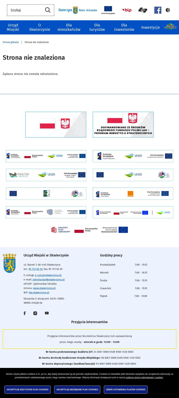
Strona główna (11, 42)
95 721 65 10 (35, 269)
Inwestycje (150, 27)
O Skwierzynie (39, 27)
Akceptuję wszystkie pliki (27, 389)
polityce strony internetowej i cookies (144, 377)
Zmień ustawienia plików (125, 389)
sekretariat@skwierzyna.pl (49, 279)
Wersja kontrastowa (168, 10)
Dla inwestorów (124, 27)
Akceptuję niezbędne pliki (77, 389)
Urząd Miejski (13, 27)
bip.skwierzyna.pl (39, 292)
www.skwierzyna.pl (44, 288)
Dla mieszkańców (69, 27)
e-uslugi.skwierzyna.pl (48, 275)
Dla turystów (97, 27)
